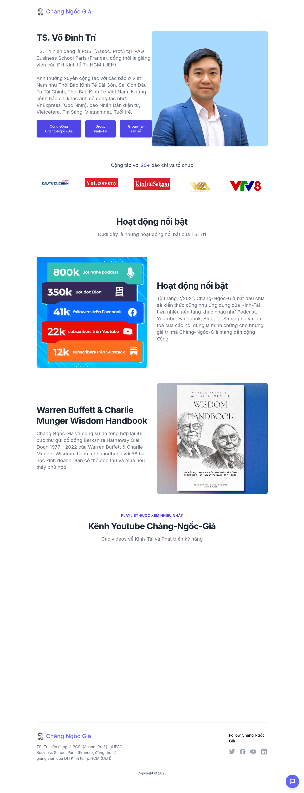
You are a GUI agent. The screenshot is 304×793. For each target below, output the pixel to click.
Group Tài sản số (135, 128)
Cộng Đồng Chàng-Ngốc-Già (58, 128)
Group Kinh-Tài (100, 128)
